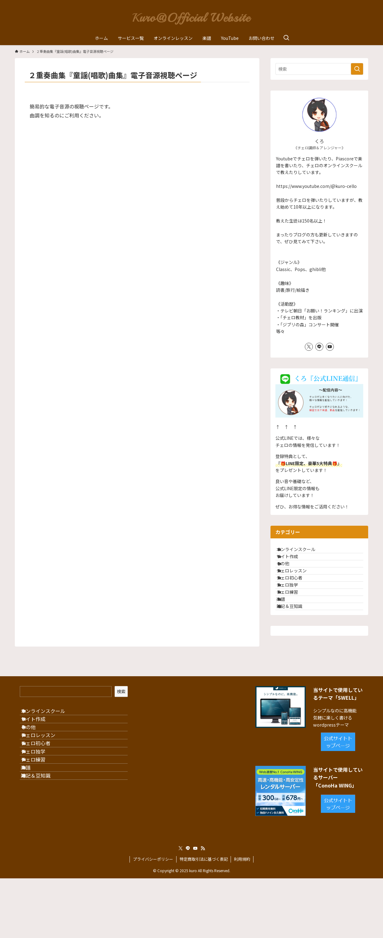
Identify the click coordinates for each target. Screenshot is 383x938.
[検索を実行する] (357, 69)
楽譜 (287, 642)
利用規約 (242, 919)
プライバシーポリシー (153, 919)
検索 (121, 743)
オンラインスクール (302, 552)
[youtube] (330, 347)
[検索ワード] (319, 69)
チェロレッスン (298, 591)
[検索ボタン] (286, 38)
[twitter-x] (309, 347)
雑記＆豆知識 (296, 655)
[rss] (203, 908)
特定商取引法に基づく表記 (204, 919)
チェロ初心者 (296, 603)
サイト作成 (294, 565)
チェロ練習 (294, 629)
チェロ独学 (294, 616)
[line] (319, 347)
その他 (289, 578)
